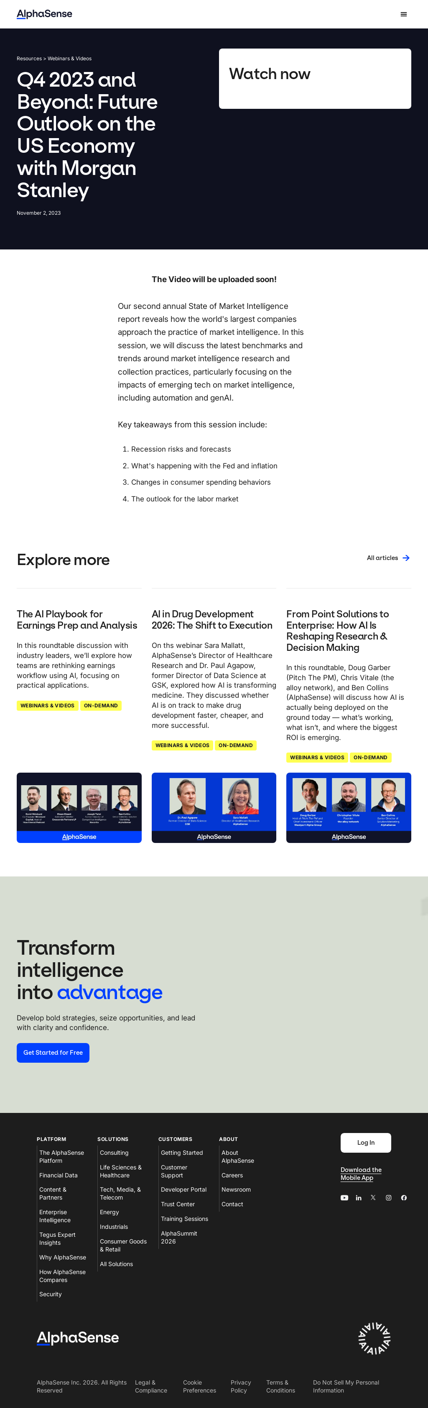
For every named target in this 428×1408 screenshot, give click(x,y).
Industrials (114, 1226)
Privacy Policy (241, 1386)
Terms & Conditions (280, 1386)
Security (50, 1294)
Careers (232, 1175)
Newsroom (236, 1189)
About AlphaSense (238, 1156)
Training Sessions (184, 1218)
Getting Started (182, 1152)
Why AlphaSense (62, 1257)
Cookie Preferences (199, 1386)
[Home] (44, 14)
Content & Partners (52, 1193)
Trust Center (178, 1204)
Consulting (114, 1152)
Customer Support (174, 1171)
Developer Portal (183, 1189)
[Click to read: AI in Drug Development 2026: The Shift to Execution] (214, 808)
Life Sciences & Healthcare (121, 1171)
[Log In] (366, 1143)
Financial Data (58, 1175)
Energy (109, 1211)
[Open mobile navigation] (403, 14)
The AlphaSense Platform (61, 1156)
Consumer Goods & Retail (123, 1245)
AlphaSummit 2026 (179, 1237)
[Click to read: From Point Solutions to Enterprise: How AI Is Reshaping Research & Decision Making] (348, 808)
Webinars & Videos (47, 705)
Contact (232, 1204)
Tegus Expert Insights (57, 1238)
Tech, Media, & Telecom (120, 1193)
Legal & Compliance (151, 1386)
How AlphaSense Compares (62, 1275)
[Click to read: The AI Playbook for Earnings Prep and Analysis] (79, 808)
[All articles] (389, 558)
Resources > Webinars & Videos (54, 58)
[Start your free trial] (53, 1053)
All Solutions (116, 1263)
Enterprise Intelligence (55, 1215)
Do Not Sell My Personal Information (346, 1386)
